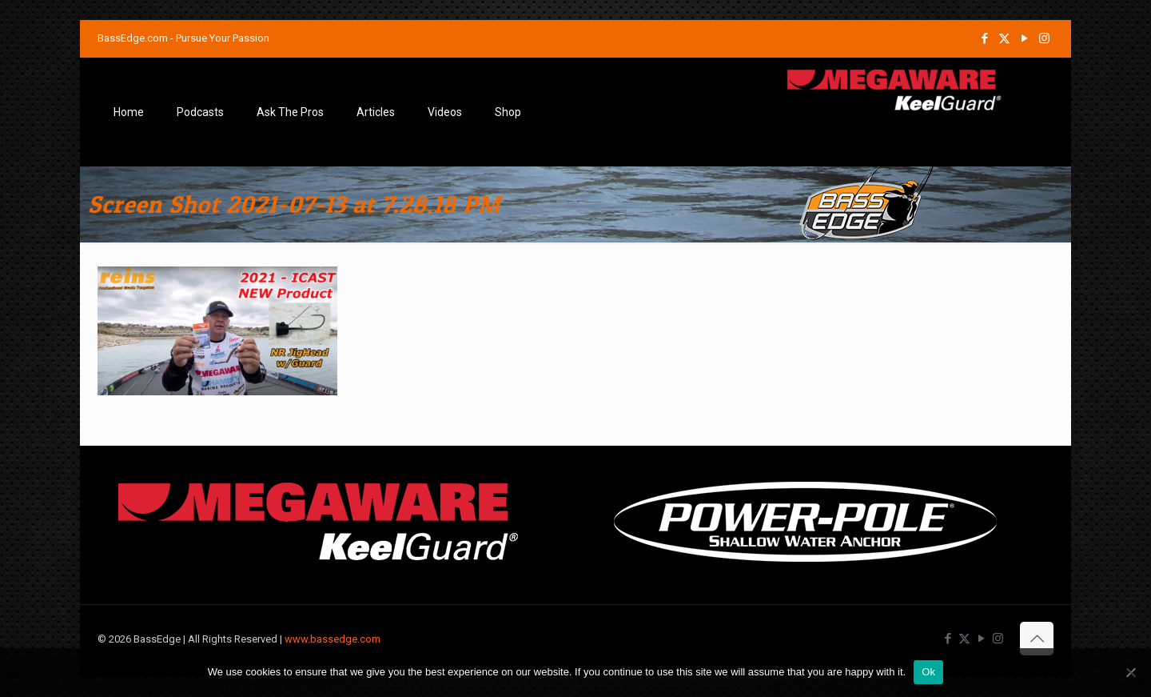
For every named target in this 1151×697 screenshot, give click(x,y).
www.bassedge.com (332, 639)
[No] (1131, 672)
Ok (928, 672)
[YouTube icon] (1024, 38)
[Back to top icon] (1036, 638)
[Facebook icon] (984, 38)
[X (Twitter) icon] (1004, 38)
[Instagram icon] (1044, 38)
